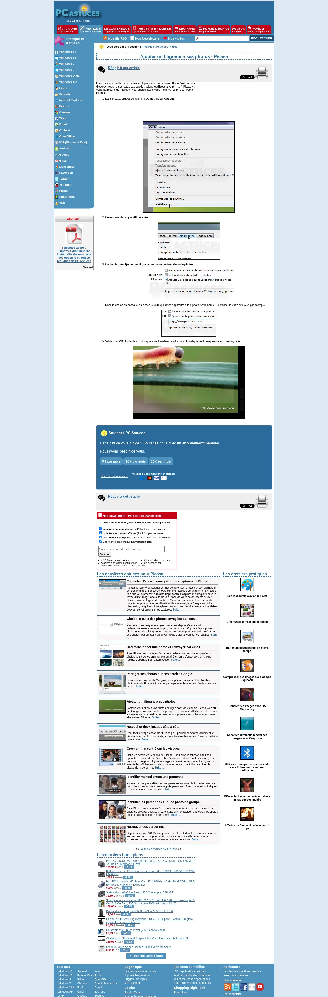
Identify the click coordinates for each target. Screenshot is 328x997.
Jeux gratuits (132, 982)
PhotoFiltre (64, 985)
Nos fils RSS (117, 38)
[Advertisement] (233, 865)
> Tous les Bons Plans (146, 938)
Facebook (83, 985)
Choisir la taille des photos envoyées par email (161, 601)
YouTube (99, 973)
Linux (61, 977)
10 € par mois (136, 443)
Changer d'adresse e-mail (158, 542)
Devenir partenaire (133, 992)
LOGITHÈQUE (116, 29)
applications (188, 953)
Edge (80, 961)
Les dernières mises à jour (140, 953)
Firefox (81, 969)
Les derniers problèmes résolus (242, 953)
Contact (172, 992)
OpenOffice (101, 961)
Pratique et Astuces (75, 41)
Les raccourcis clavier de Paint (247, 578)
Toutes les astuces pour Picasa (158, 831)
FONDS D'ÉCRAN (214, 29)
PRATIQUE (90, 29)
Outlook (82, 977)
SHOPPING (184, 29)
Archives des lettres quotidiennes (119, 545)
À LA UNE (67, 29)
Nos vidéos (176, 38)
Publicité (114, 992)
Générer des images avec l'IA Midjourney (247, 690)
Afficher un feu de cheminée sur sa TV (247, 809)
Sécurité (99, 977)
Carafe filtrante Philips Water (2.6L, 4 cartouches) (135, 912)
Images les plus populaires (140, 978)
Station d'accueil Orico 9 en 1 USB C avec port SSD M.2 (139, 874)
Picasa (98, 981)
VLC (60, 981)
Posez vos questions (235, 957)
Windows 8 (64, 961)
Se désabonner (152, 545)
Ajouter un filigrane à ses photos (151, 683)
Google (98, 969)
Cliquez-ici (86, 267)
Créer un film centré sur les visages (153, 730)
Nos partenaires (155, 992)
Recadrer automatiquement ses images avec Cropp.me (247, 719)
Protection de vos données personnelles (123, 547)
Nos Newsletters (147, 38)
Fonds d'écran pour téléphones (192, 965)
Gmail (80, 973)
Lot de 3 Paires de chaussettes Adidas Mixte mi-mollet (138, 929)
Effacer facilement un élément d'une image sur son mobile (247, 780)
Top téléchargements (136, 957)
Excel (97, 957)
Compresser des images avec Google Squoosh (247, 661)
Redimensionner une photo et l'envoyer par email (163, 629)
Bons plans (180, 974)
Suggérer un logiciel (136, 961)
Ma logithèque (132, 965)
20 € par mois (161, 443)
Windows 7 (64, 965)
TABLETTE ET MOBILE (152, 29)
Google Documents (106, 965)
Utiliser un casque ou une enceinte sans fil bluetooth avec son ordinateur (247, 749)
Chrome (82, 965)
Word (97, 953)
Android (82, 953)
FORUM (259, 29)
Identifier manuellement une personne (155, 759)
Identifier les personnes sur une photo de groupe (163, 784)
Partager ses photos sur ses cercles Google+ (160, 656)
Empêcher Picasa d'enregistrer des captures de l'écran (167, 563)
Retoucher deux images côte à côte (153, 709)
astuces (201, 953)
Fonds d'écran (132, 974)
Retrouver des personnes (146, 809)
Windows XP (65, 973)
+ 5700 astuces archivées (115, 542)
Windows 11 (65, 953)
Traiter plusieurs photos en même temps (247, 631)
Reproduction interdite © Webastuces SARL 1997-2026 (212, 992)
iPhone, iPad (85, 957)
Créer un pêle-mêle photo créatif (247, 604)
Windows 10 (65, 957)
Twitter (81, 981)
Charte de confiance (95, 992)
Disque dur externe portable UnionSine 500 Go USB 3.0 (139, 893)
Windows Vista (66, 969)
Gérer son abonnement (114, 458)
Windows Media (104, 985)
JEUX (238, 29)
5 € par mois (111, 443)
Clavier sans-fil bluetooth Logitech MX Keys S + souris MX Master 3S (147, 920)
